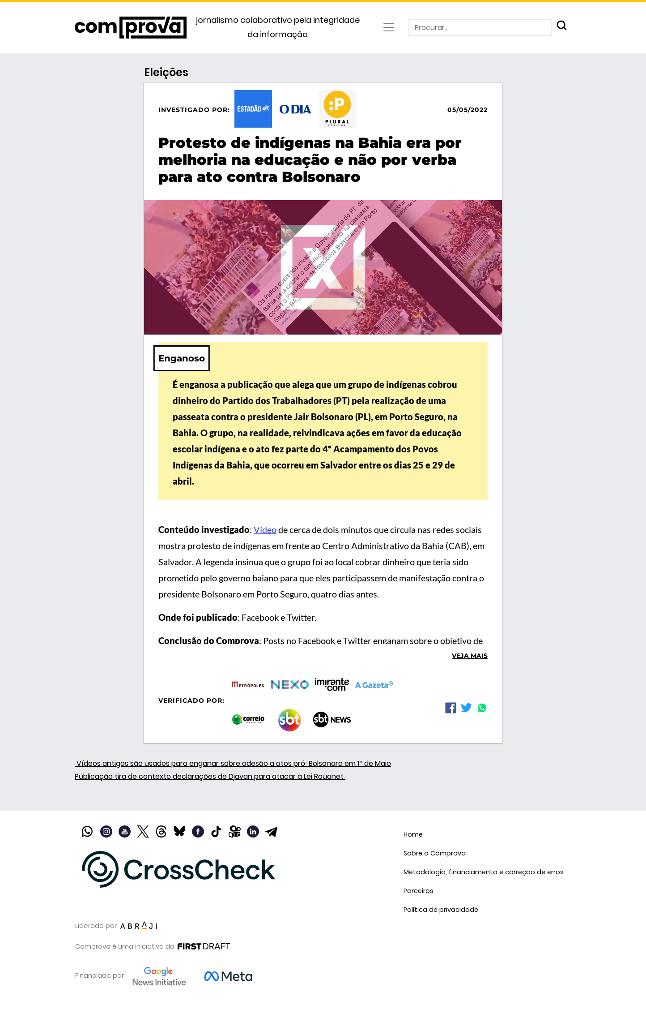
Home (413, 834)
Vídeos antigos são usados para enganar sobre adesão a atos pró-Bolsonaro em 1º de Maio (233, 763)
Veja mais (470, 656)
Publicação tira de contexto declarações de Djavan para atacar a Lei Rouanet (210, 776)
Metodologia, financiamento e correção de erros (484, 872)
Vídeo (265, 529)
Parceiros (419, 890)
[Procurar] (480, 27)
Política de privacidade (441, 909)
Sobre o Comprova (435, 853)
